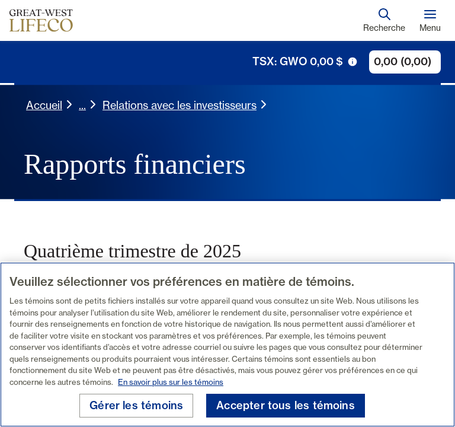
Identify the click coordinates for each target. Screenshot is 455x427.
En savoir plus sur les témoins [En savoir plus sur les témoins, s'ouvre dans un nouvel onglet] (170, 382)
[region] (227, 344)
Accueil (44, 104)
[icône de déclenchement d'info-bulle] (352, 62)
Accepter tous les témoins (285, 405)
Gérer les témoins (136, 405)
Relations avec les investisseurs (179, 104)
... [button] (82, 104)
